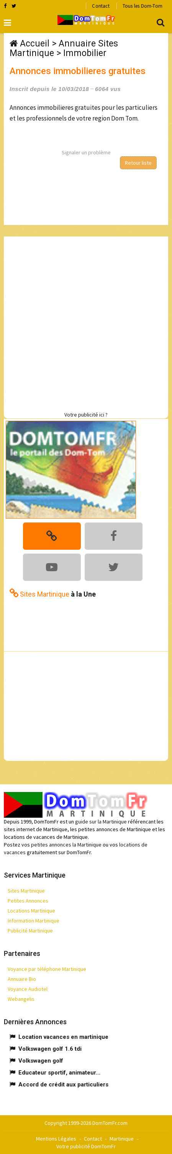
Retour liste (138, 162)
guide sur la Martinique (101, 821)
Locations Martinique (31, 910)
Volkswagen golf (40, 1060)
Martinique (122, 1138)
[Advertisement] (86, 322)
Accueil (34, 43)
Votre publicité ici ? (86, 414)
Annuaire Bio (22, 978)
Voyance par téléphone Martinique (47, 969)
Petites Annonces (28, 900)
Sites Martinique (26, 890)
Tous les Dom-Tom (142, 6)
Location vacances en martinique (63, 1036)
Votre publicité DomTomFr (86, 1146)
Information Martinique (33, 920)
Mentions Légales (56, 1138)
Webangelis (21, 998)
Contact (100, 6)
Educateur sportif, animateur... (59, 1072)
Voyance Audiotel (28, 988)
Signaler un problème (86, 152)
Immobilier (84, 53)
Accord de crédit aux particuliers (63, 1084)
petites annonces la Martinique (66, 844)
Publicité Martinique (30, 930)
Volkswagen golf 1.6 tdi (50, 1048)
